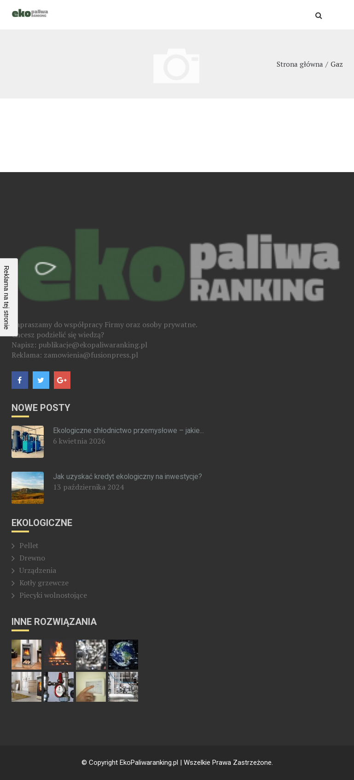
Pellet (29, 546)
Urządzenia (37, 571)
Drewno (32, 558)
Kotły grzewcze (44, 583)
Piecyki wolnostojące (53, 595)
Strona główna (298, 64)
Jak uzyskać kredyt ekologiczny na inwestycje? (129, 476)
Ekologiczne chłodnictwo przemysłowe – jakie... (129, 430)
